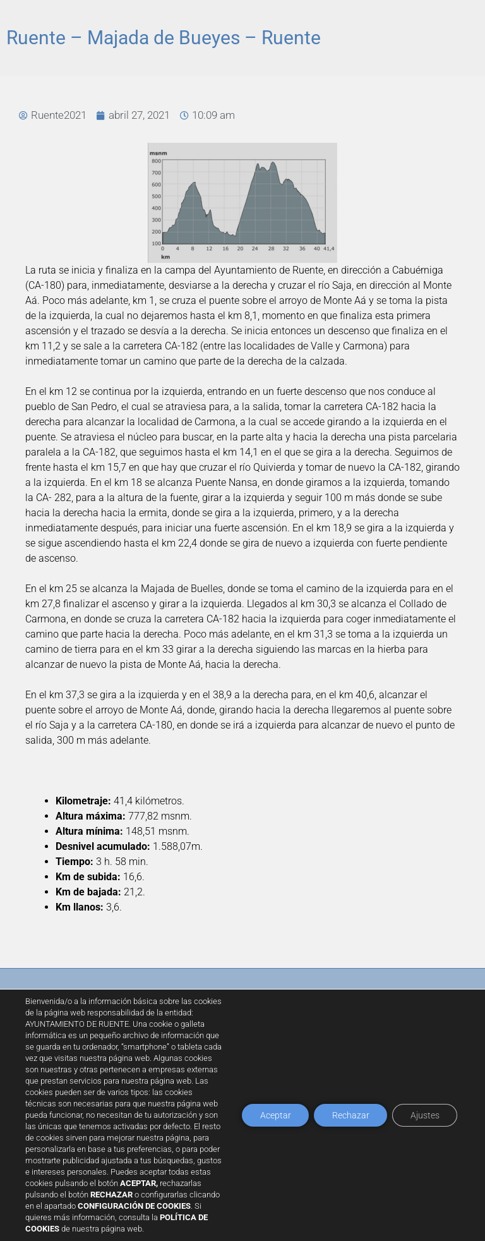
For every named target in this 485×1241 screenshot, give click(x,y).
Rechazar (347, 1126)
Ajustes (423, 1126)
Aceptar (270, 1126)
